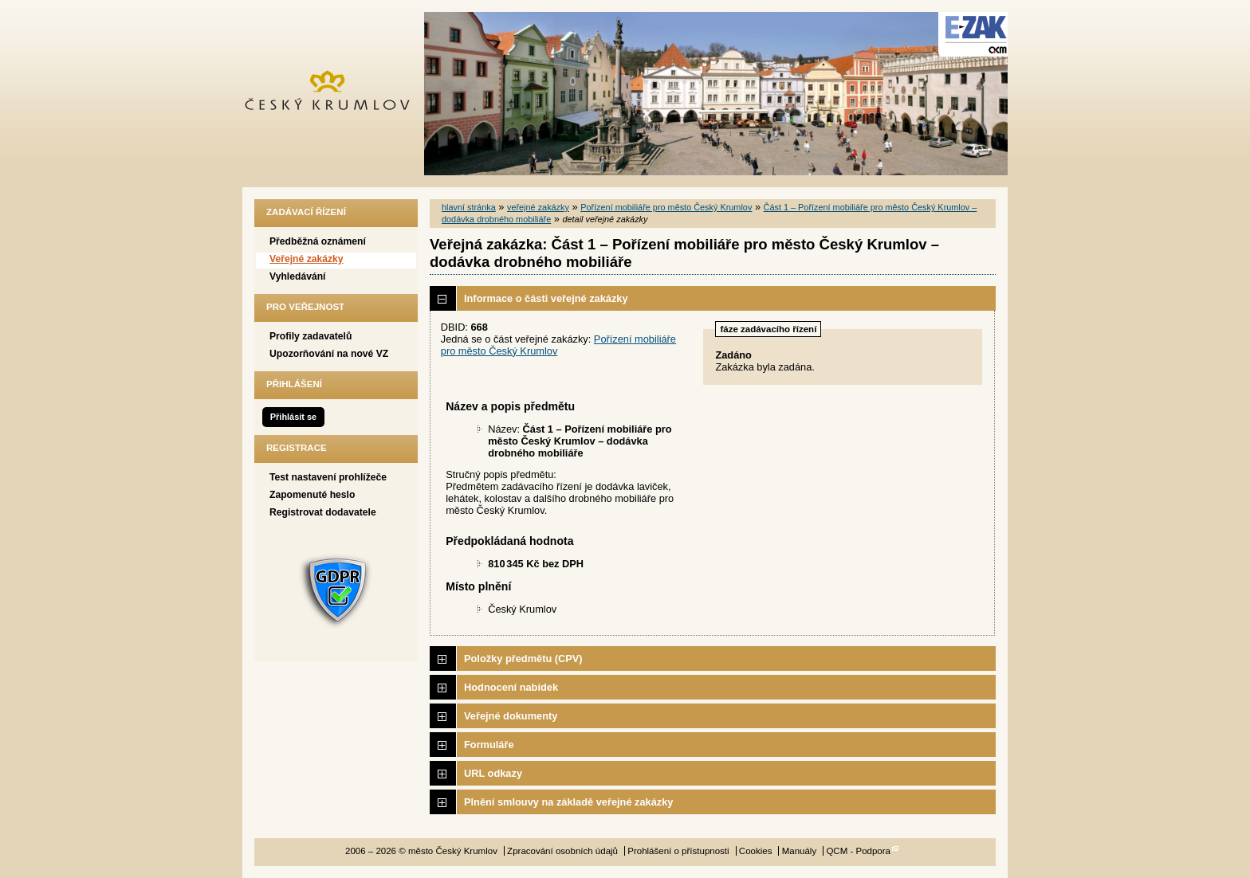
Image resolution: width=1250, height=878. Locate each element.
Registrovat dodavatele (322, 512)
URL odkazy (493, 773)
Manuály (799, 851)
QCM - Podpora (858, 851)
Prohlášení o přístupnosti (678, 851)
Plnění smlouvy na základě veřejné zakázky (568, 802)
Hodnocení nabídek (511, 687)
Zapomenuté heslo (312, 494)
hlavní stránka (469, 207)
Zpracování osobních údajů (562, 851)
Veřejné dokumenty (510, 716)
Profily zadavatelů (310, 336)
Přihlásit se (293, 416)
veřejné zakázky (538, 207)
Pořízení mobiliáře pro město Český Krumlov (666, 207)
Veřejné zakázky (306, 259)
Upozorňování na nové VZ (328, 353)
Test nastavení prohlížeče (328, 477)
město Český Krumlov (336, 93)
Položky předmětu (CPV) (523, 658)
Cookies (755, 851)
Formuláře (489, 745)
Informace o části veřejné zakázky (546, 298)
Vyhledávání (297, 276)
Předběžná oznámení (317, 241)
